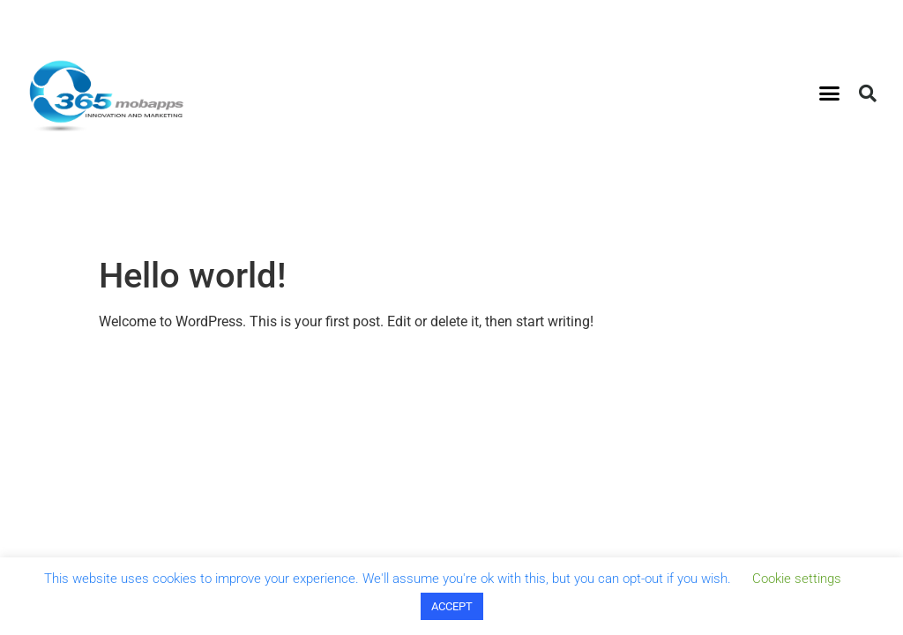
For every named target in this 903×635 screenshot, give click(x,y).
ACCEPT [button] (452, 606)
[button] (830, 93)
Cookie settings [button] (796, 578)
